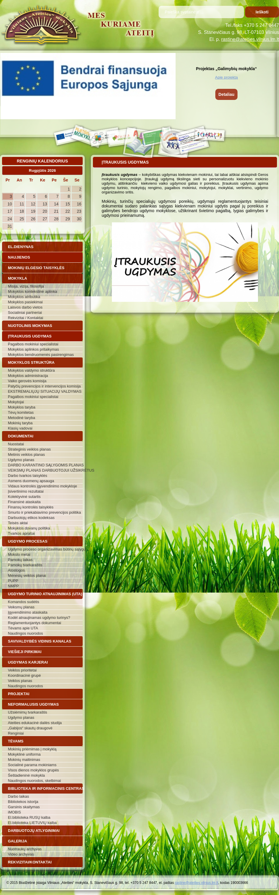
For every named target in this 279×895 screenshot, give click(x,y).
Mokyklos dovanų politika (29, 528)
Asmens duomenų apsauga (31, 481)
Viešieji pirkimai (24, 652)
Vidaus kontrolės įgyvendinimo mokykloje (42, 486)
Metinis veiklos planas (26, 454)
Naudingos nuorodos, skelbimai (34, 780)
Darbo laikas (18, 796)
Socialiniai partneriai (25, 312)
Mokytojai (16, 402)
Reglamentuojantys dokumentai (34, 623)
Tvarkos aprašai (21, 533)
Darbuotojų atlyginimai (34, 830)
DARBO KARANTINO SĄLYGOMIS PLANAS (45, 465)
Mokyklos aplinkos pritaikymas (33, 349)
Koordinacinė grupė (24, 675)
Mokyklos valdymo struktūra (31, 370)
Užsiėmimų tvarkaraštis (27, 712)
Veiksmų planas (21, 607)
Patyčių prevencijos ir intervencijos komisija (44, 386)
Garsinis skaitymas (24, 807)
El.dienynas (20, 247)
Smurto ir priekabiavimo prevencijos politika (44, 512)
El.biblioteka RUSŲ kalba (29, 817)
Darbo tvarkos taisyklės (27, 475)
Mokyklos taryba (21, 407)
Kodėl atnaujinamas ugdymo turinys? (39, 617)
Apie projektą (226, 77)
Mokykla (17, 278)
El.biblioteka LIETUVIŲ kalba (32, 822)
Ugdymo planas (21, 460)
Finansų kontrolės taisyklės (30, 507)
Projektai (18, 694)
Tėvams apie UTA (23, 628)
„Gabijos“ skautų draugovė (30, 728)
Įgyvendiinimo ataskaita (27, 612)
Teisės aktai (18, 523)
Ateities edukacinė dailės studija (35, 723)
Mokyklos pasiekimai (25, 302)
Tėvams (15, 741)
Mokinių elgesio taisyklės (36, 268)
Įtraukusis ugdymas (30, 336)
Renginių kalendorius (42, 161)
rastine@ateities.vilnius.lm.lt (250, 39)
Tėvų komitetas (21, 412)
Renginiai (16, 733)
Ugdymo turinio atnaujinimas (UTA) (45, 594)
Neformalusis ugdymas (33, 704)
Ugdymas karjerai (28, 662)
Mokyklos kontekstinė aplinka (32, 291)
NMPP (13, 586)
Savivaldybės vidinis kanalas (39, 641)
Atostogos (16, 570)
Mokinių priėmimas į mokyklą (32, 749)
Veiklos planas (20, 680)
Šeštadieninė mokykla (26, 775)
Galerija (17, 841)
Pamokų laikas (20, 560)
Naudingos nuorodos (25, 633)
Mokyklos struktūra (31, 362)
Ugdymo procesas (27, 541)
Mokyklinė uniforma (24, 754)
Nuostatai (16, 444)
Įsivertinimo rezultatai (26, 491)
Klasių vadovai (20, 428)
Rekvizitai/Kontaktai (30, 862)
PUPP (13, 581)
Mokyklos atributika (24, 297)
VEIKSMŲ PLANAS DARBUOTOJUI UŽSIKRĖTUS (45, 470)
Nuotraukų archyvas (25, 849)
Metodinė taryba (21, 418)
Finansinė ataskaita (24, 502)
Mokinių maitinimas (24, 759)
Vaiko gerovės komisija (27, 381)
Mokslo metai (19, 554)
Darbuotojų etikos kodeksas (31, 517)
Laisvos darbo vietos (25, 307)
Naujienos (19, 257)
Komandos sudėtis (23, 602)
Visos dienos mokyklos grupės (33, 770)
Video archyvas (21, 854)
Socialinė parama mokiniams (32, 765)
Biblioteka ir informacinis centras (45, 788)
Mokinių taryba (20, 423)
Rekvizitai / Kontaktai (25, 318)
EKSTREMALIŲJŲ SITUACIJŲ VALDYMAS (45, 391)
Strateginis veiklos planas (29, 449)
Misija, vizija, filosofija (26, 286)
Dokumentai (20, 436)
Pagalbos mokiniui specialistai (33, 344)
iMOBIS (14, 812)
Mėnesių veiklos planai (27, 575)
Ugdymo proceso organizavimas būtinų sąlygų (45, 549)
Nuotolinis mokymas (30, 325)
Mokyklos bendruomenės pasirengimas (41, 354)
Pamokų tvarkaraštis (25, 565)
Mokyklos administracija (28, 375)
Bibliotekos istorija (23, 801)
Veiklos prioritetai (22, 670)
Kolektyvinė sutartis (24, 496)
